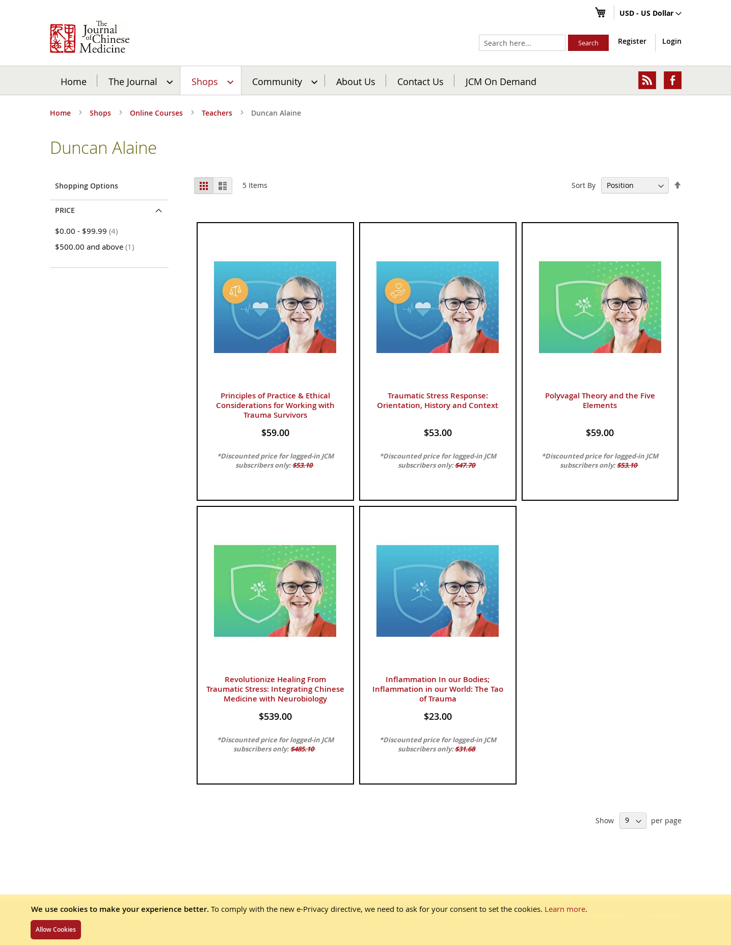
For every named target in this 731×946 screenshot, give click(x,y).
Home (74, 81)
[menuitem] (139, 80)
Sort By (583, 185)
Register (632, 41)
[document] (365, 920)
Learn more (565, 909)
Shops (101, 113)
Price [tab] (65, 210)
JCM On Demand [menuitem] (501, 81)
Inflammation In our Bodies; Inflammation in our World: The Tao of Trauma (437, 689)
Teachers (218, 113)
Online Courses (157, 113)
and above (96, 246)
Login (672, 41)
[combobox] (522, 43)
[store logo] (89, 36)
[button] (650, 13)
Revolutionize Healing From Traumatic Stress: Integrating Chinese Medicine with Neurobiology (275, 689)
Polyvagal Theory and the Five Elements (600, 400)
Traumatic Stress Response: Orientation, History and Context (437, 400)
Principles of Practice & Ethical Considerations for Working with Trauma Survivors (275, 405)
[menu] (366, 80)
